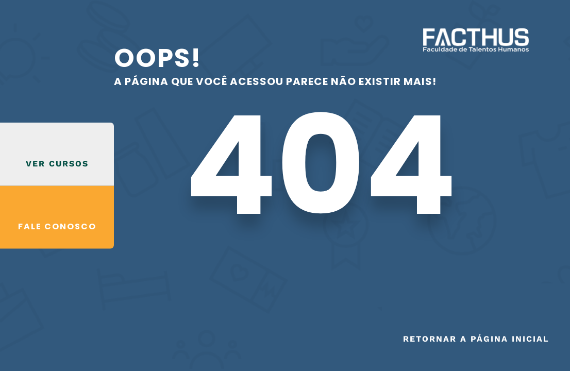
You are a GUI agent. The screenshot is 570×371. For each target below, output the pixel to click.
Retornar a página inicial (476, 339)
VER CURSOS (57, 163)
